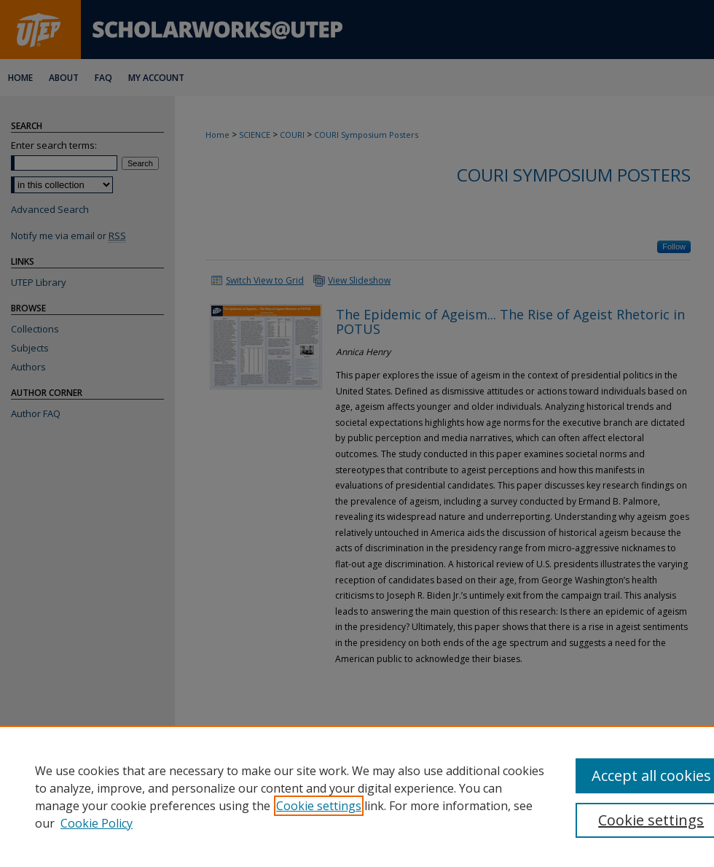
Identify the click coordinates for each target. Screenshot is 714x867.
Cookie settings (318, 806)
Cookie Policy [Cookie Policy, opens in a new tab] (96, 823)
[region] (357, 796)
